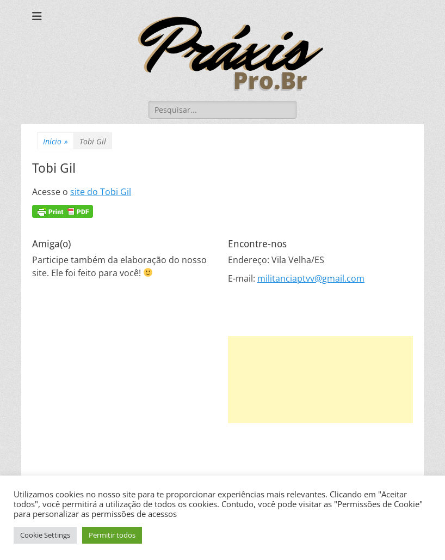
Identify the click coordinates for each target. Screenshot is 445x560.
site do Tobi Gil (100, 192)
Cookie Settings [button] (45, 535)
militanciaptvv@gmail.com (310, 278)
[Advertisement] (320, 379)
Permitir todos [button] (112, 535)
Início (55, 141)
